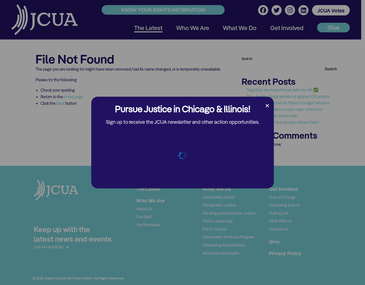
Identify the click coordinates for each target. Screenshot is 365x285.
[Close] (267, 105)
